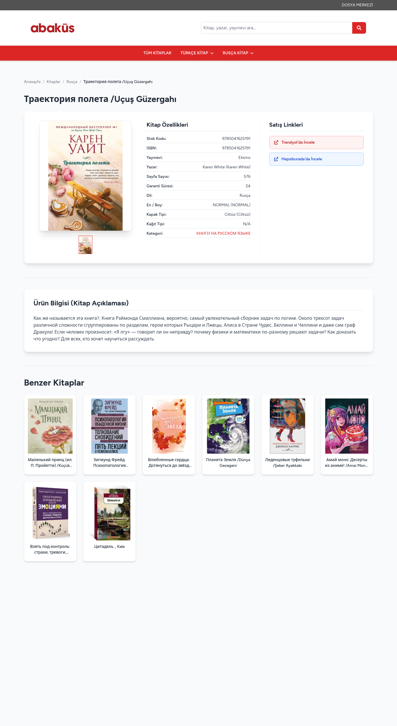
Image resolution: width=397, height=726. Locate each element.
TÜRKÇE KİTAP (197, 53)
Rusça (71, 81)
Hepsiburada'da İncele (298, 159)
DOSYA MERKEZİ (357, 5)
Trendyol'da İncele (294, 142)
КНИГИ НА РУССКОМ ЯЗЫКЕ (223, 233)
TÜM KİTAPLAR (157, 53)
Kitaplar (53, 81)
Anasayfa (32, 81)
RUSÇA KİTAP (238, 53)
